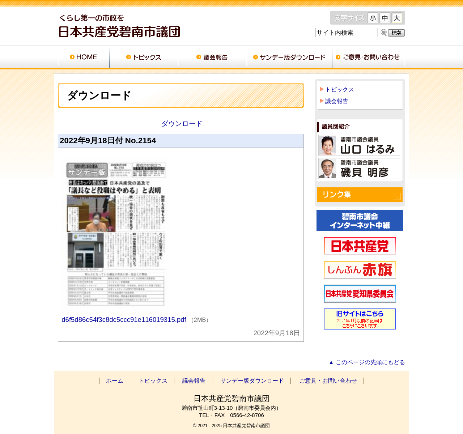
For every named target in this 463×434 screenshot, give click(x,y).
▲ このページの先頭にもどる (366, 362)
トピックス (143, 58)
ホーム (83, 58)
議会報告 (212, 58)
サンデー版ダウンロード (289, 58)
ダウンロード (180, 123)
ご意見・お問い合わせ (368, 58)
